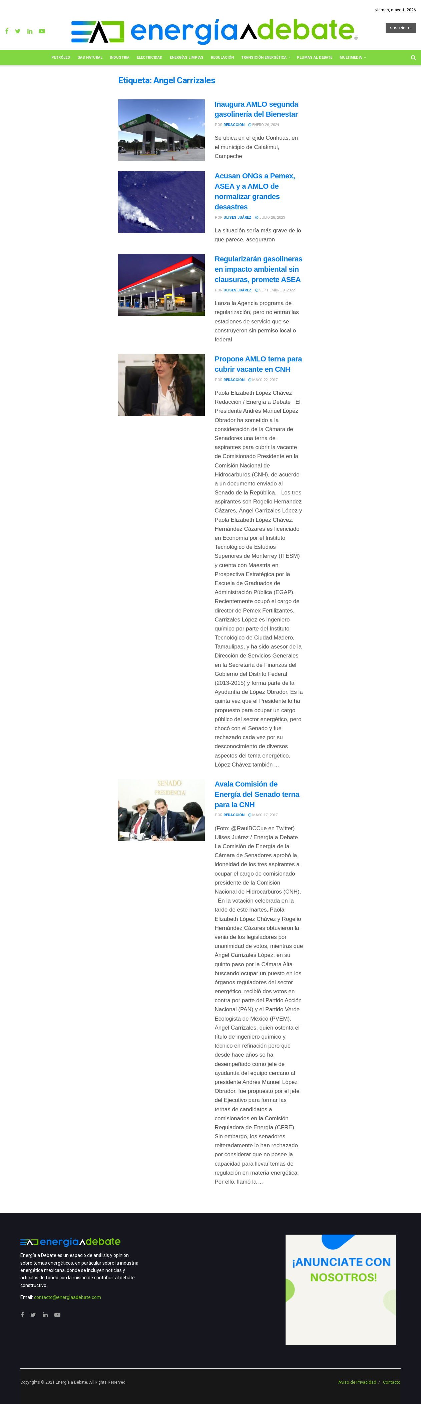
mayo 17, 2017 (263, 815)
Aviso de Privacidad (357, 1382)
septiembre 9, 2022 (275, 290)
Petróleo (60, 57)
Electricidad (149, 57)
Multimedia (351, 57)
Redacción (234, 125)
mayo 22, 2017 (263, 380)
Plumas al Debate (314, 57)
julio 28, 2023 (270, 217)
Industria (119, 57)
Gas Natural (89, 57)
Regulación (222, 57)
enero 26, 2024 (263, 125)
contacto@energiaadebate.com (67, 1297)
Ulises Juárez (238, 217)
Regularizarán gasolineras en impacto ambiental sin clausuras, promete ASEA (259, 269)
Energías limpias (186, 57)
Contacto (392, 1382)
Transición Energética (264, 57)
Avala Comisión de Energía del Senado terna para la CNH (257, 794)
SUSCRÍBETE (401, 28)
